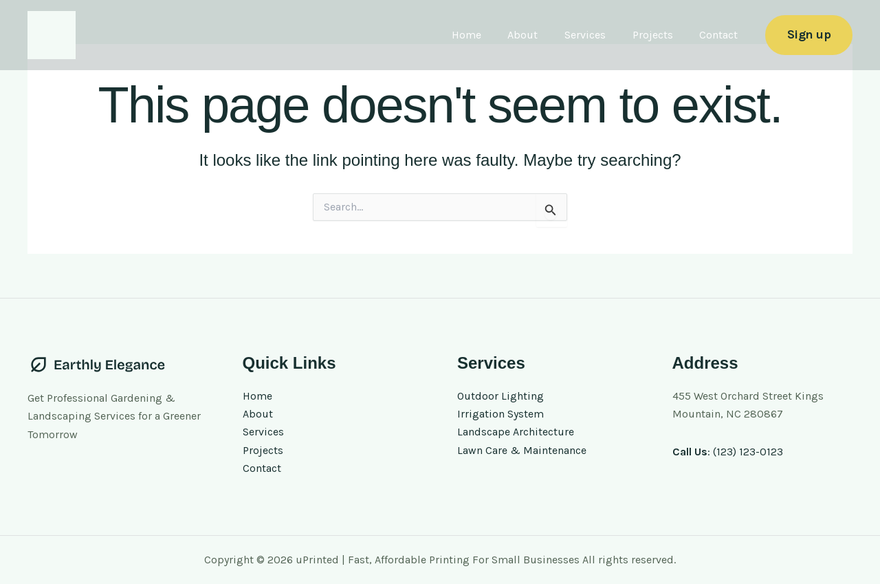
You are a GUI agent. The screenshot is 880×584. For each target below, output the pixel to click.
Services (596, 34)
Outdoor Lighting (500, 395)
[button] (809, 34)
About (539, 34)
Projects (659, 34)
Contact (721, 34)
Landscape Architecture (515, 432)
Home (487, 34)
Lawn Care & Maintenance (521, 450)
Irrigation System (500, 413)
